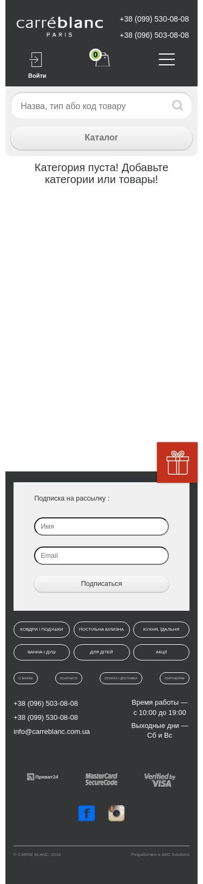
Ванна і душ (42, 652)
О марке (25, 678)
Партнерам (175, 678)
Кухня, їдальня (161, 629)
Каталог (102, 137)
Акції (161, 652)
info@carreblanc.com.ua (52, 731)
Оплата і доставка (120, 678)
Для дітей (101, 652)
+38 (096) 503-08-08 (154, 35)
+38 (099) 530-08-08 (154, 19)
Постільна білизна (101, 629)
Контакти (68, 678)
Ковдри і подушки (41, 629)
